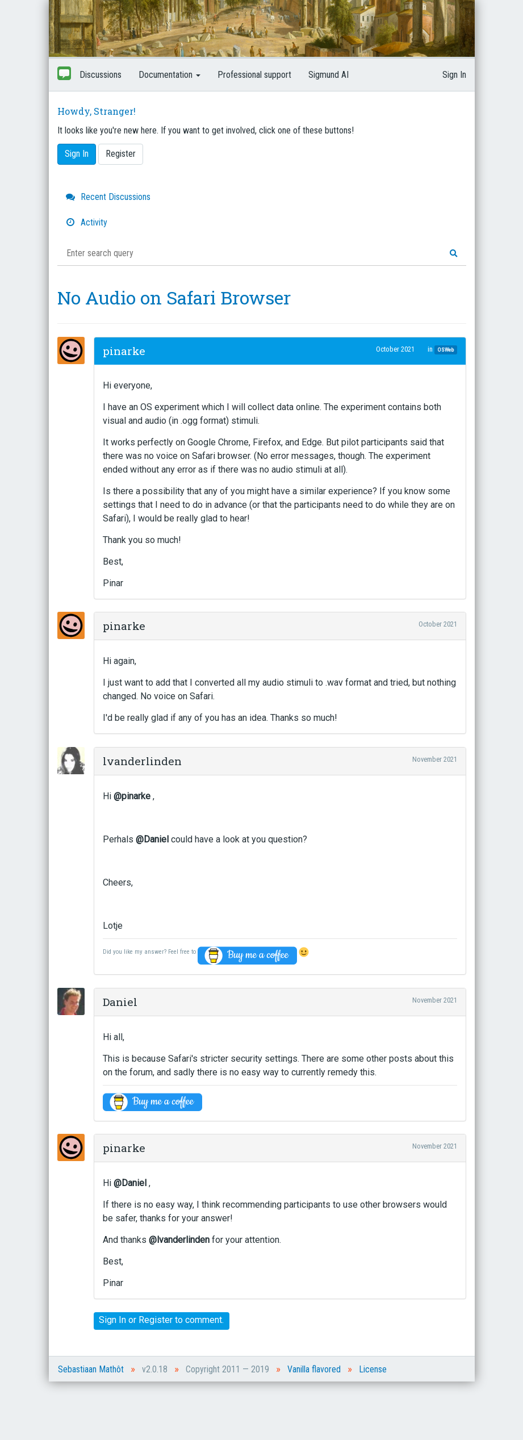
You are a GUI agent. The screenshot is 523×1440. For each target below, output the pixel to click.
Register (121, 153)
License (373, 1369)
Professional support (254, 74)
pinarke (124, 351)
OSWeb (446, 350)
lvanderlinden (142, 761)
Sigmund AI (328, 74)
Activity (86, 222)
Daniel (120, 1002)
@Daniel (152, 839)
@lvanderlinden (179, 1239)
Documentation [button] (169, 74)
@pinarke (132, 796)
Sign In (454, 74)
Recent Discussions (108, 196)
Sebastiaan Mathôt (91, 1369)
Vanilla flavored (314, 1369)
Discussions (101, 74)
